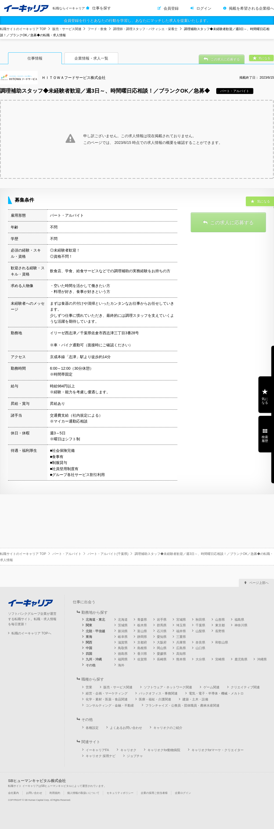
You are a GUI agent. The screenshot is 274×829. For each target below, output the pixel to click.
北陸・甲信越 (95, 631)
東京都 (220, 625)
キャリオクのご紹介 (167, 728)
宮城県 (181, 619)
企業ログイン (183, 792)
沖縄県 (262, 659)
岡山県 (162, 648)
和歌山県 (221, 642)
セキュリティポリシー (120, 792)
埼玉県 (181, 625)
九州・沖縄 (94, 659)
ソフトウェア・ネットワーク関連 (168, 687)
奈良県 (200, 642)
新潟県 (123, 631)
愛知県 (162, 637)
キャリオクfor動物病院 (163, 750)
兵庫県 (181, 642)
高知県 (181, 654)
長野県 (220, 631)
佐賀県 (142, 659)
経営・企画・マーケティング (107, 693)
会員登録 (171, 8)
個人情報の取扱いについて (83, 792)
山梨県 (200, 631)
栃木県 (142, 625)
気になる (265, 401)
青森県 (142, 619)
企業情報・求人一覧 (91, 58)
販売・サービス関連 (66, 29)
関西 (89, 642)
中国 (89, 648)
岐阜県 (123, 637)
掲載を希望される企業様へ (251, 8)
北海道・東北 (95, 619)
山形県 (220, 619)
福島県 (239, 619)
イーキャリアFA (97, 750)
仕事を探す (101, 8)
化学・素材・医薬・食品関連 (107, 699)
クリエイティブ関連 (245, 687)
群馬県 (162, 625)
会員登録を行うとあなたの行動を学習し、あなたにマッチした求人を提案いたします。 (137, 20)
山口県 (200, 648)
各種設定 (92, 728)
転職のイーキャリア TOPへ (31, 633)
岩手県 (162, 619)
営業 (89, 687)
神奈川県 (241, 625)
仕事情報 (34, 58)
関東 (89, 625)
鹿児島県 (241, 659)
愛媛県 (162, 654)
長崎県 (162, 659)
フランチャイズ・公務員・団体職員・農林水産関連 (182, 705)
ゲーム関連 (211, 687)
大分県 (200, 659)
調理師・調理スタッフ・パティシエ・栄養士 (145, 29)
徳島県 (123, 654)
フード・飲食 (97, 29)
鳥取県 (123, 648)
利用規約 (54, 792)
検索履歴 (265, 439)
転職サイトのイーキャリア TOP (23, 29)
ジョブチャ (135, 756)
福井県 (181, 631)
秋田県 (200, 619)
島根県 (142, 648)
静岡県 (142, 637)
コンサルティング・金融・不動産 (110, 705)
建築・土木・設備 (195, 699)
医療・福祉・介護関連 (155, 699)
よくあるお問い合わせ (126, 728)
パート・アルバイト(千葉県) (108, 554)
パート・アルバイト (66, 554)
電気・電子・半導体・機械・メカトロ (216, 693)
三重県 (181, 637)
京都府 (142, 642)
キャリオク (128, 750)
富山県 (142, 631)
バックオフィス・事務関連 (158, 693)
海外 (121, 665)
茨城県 (123, 625)
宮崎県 (220, 659)
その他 (90, 665)
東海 (89, 637)
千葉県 (200, 625)
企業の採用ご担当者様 (154, 792)
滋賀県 (123, 642)
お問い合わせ (34, 792)
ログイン (203, 8)
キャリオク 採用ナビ (101, 756)
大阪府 (162, 642)
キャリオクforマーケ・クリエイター (218, 750)
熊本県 (181, 659)
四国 (89, 654)
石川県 (162, 631)
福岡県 (123, 659)
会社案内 (13, 792)
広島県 (181, 648)
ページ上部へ (259, 583)
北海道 (123, 619)
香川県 (142, 654)
